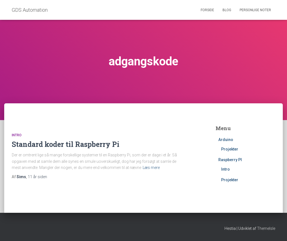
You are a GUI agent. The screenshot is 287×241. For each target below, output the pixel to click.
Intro (17, 135)
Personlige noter (255, 10)
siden (37, 177)
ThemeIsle (266, 228)
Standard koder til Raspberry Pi (65, 144)
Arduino (225, 139)
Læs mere (151, 167)
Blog (227, 10)
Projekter (229, 149)
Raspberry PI (230, 160)
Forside (207, 10)
